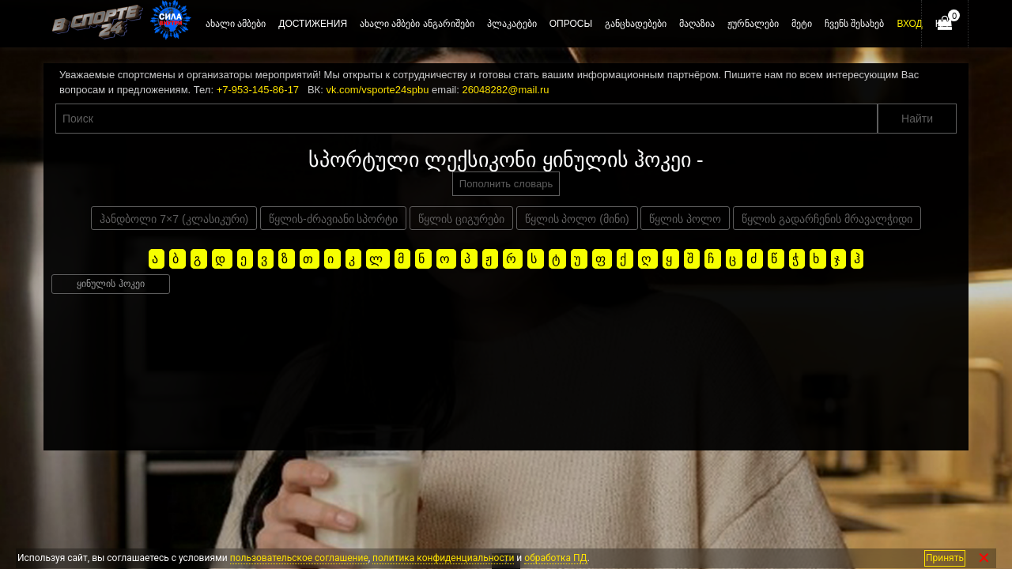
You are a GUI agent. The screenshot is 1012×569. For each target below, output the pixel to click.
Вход (909, 23)
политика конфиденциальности (443, 557)
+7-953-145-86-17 (258, 90)
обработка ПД (555, 557)
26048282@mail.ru (505, 90)
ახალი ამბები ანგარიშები (417, 23)
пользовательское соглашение (299, 557)
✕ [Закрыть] (984, 558)
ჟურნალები (753, 23)
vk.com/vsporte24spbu (377, 90)
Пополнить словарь (506, 184)
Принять (945, 557)
